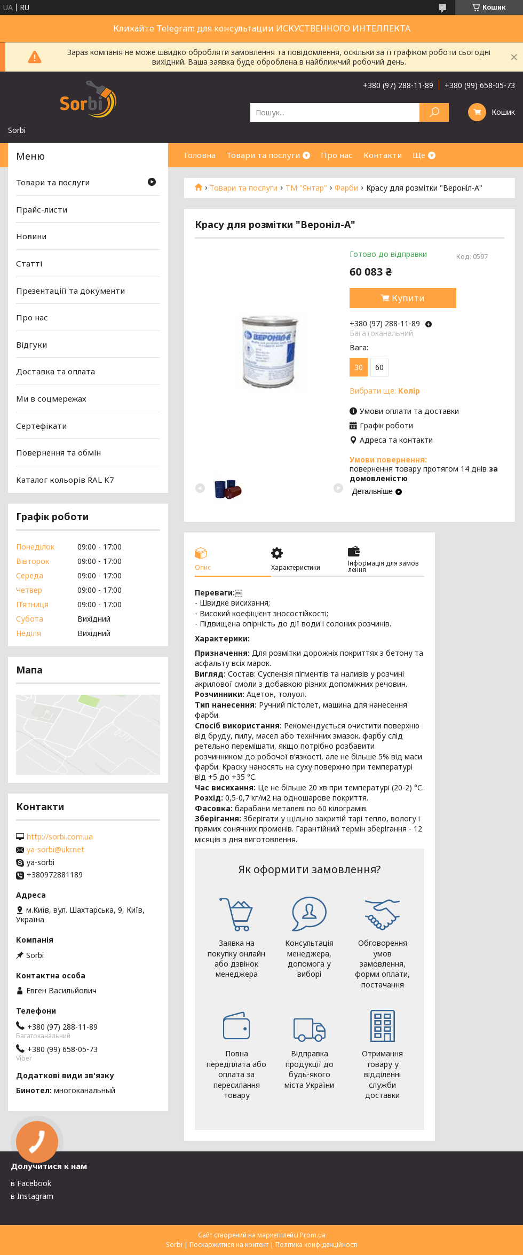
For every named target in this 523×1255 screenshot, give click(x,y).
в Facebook (31, 1183)
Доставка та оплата (55, 371)
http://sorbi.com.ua (60, 837)
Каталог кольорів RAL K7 (65, 479)
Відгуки (31, 344)
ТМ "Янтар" (306, 188)
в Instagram (32, 1196)
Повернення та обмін (58, 452)
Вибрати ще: (385, 391)
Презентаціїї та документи (70, 290)
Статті (29, 263)
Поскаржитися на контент (228, 1244)
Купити (408, 298)
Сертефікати (41, 425)
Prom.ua (313, 1235)
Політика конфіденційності (316, 1244)
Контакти (382, 155)
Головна (200, 155)
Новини (31, 236)
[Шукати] (434, 112)
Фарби (346, 188)
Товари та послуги (263, 155)
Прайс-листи (41, 209)
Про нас (337, 155)
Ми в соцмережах (51, 398)
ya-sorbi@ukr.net (55, 849)
